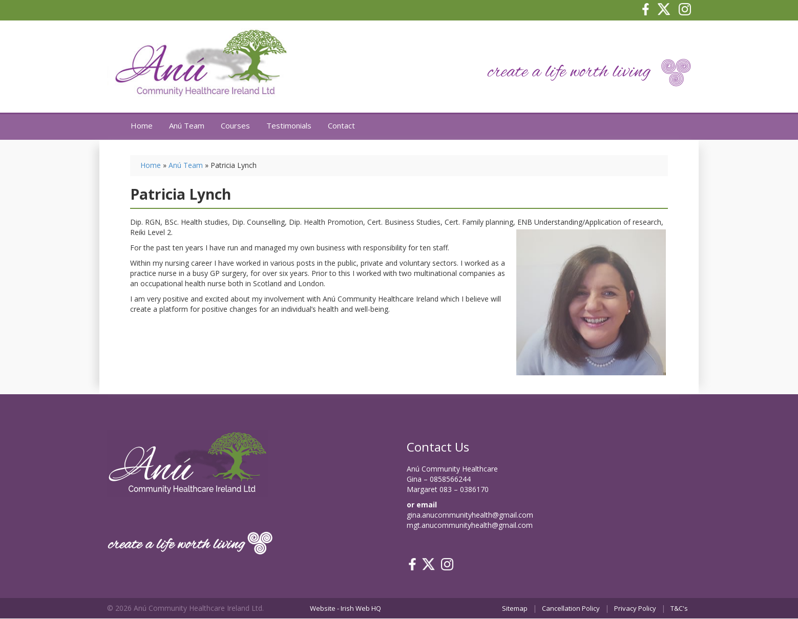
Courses (235, 125)
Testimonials (288, 125)
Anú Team (186, 125)
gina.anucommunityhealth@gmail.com (470, 515)
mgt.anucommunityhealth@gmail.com (470, 525)
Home (142, 125)
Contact (341, 125)
